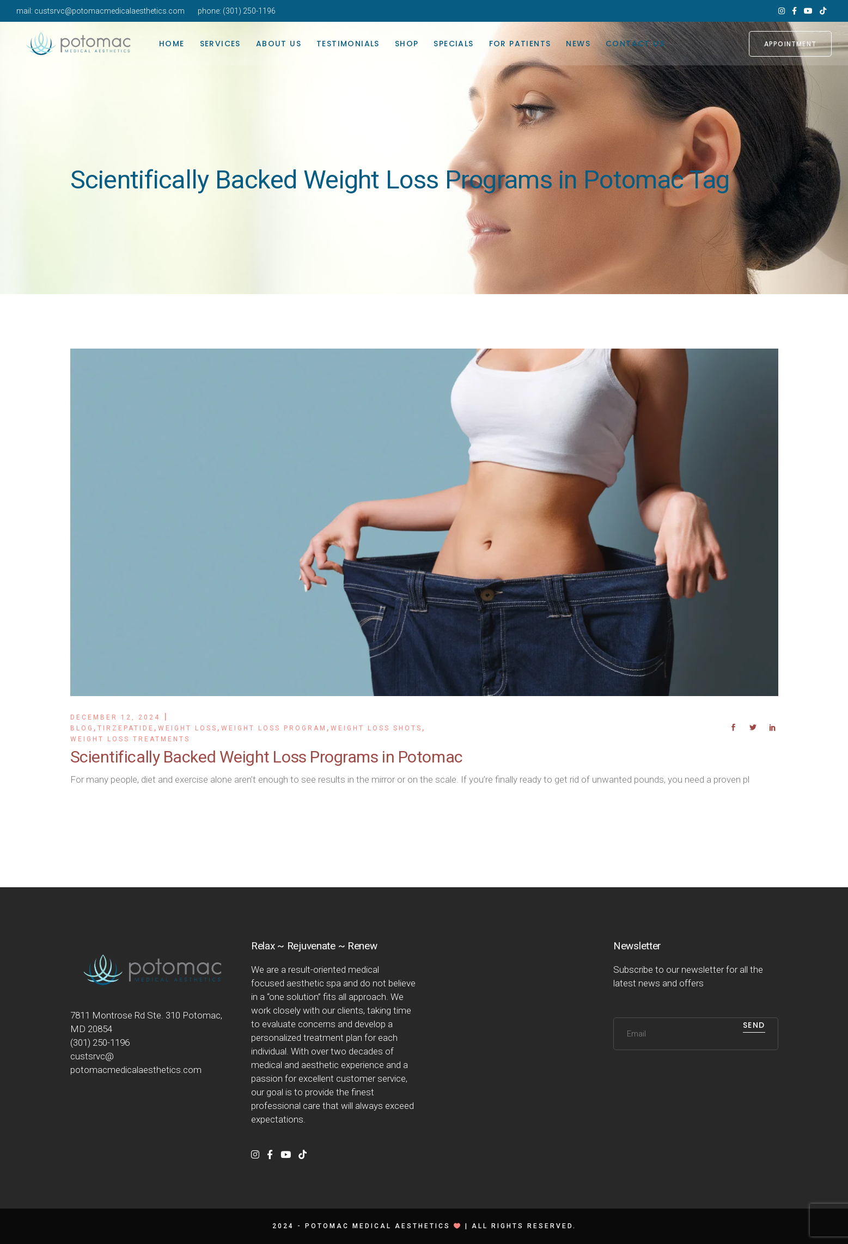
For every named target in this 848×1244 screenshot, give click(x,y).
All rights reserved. (524, 1226)
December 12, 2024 (115, 717)
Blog (82, 728)
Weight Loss (187, 728)
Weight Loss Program (274, 728)
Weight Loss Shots (376, 728)
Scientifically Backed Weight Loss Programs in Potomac (266, 756)
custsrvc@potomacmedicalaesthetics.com (109, 11)
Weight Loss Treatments (130, 739)
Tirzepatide (125, 728)
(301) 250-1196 (249, 11)
